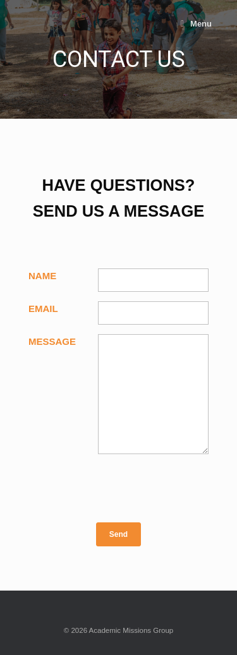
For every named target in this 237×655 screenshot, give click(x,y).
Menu (196, 23)
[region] (118, 59)
